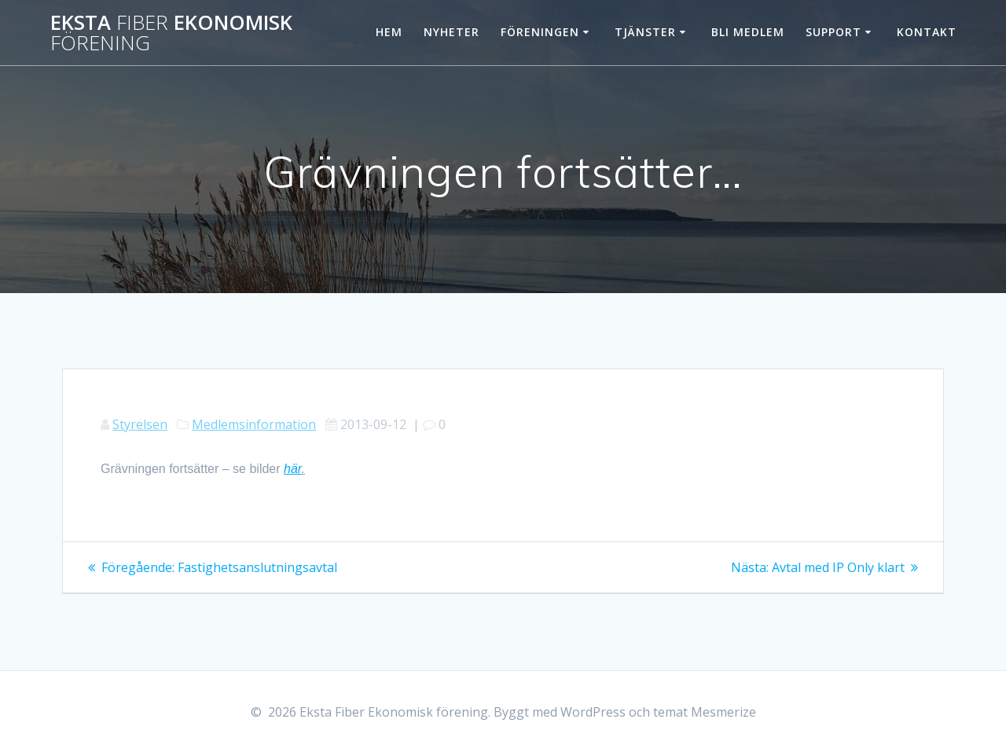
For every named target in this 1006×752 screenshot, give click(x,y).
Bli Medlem (747, 31)
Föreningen (540, 31)
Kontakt (926, 31)
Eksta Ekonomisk (171, 33)
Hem (389, 31)
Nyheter (451, 31)
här (293, 468)
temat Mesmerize (704, 712)
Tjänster (645, 31)
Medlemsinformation (254, 424)
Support (833, 31)
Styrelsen (139, 424)
